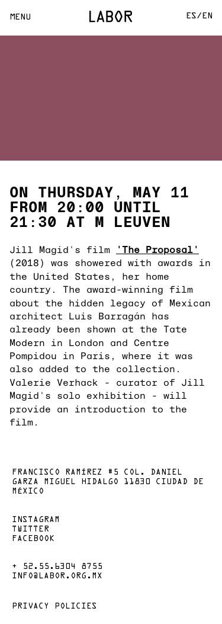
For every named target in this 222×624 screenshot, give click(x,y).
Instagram (36, 520)
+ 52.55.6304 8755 (57, 567)
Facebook (33, 539)
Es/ (194, 16)
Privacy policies (54, 606)
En (207, 16)
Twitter (30, 529)
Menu (20, 17)
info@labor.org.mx (57, 576)
